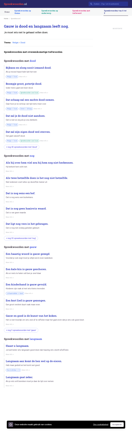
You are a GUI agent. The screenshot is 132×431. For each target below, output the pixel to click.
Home (6, 12)
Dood (22, 42)
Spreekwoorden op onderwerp (49, 11)
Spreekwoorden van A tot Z (115, 11)
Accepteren (118, 425)
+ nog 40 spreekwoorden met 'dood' (21, 147)
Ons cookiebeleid (100, 424)
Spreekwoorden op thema (22, 11)
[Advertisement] (48, 410)
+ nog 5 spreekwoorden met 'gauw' (21, 330)
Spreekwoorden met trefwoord (81, 11)
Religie (15, 42)
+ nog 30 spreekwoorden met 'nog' (21, 238)
